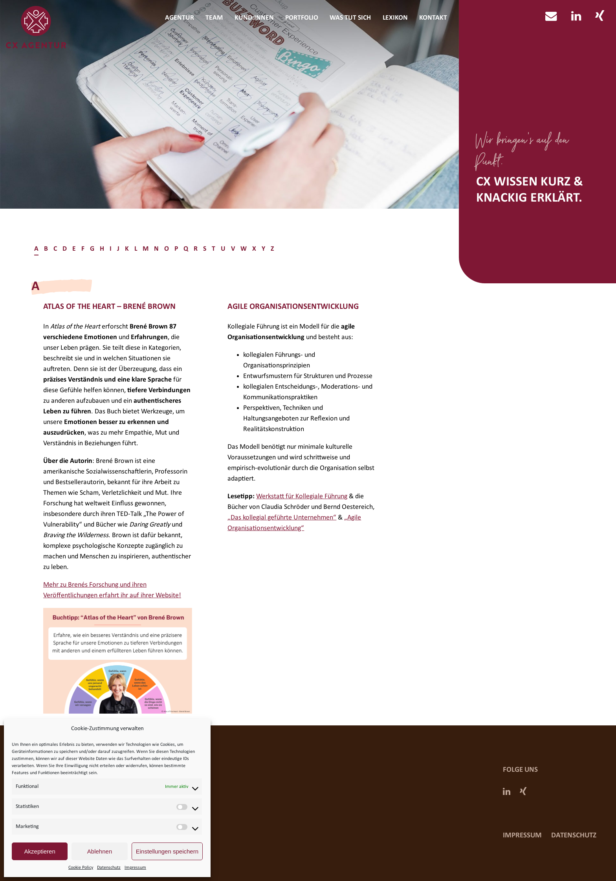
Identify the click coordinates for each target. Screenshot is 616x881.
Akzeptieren (39, 851)
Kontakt (433, 18)
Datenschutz (109, 867)
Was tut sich (350, 18)
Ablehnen (99, 851)
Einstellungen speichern (167, 851)
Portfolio (301, 18)
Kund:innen (254, 18)
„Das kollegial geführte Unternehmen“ (281, 517)
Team (214, 18)
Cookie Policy (80, 867)
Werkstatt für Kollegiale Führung (301, 496)
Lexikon (395, 18)
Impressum (135, 867)
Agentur (179, 18)
